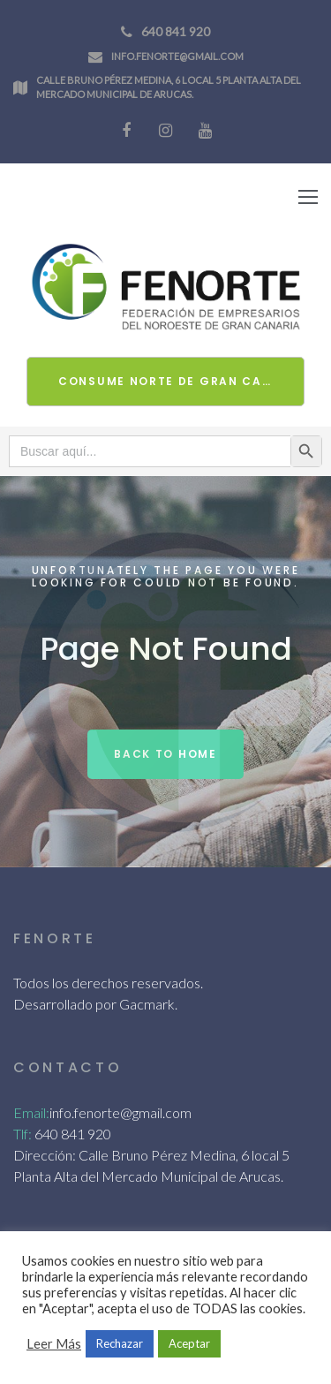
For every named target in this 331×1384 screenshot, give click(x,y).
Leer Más (53, 1343)
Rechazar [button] (119, 1343)
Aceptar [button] (189, 1343)
